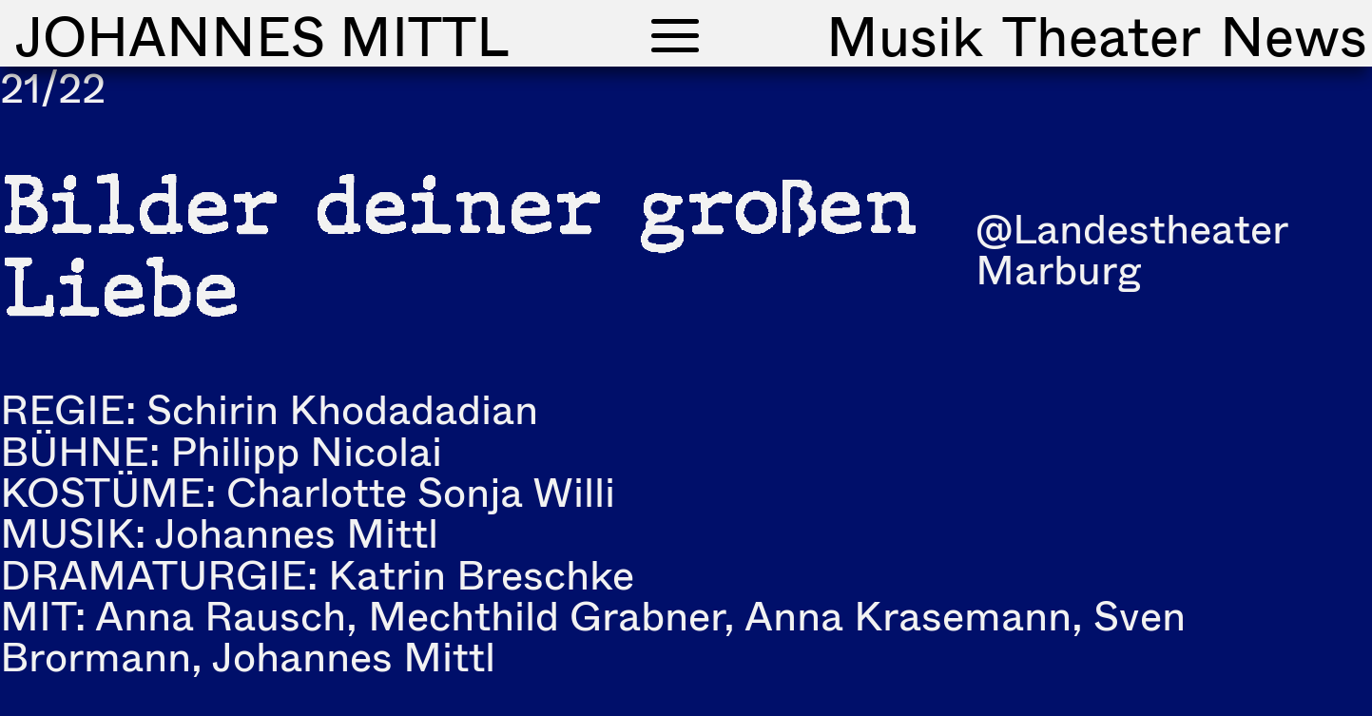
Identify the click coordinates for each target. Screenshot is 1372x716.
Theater (1101, 35)
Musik (904, 35)
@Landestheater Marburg (1131, 248)
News (1293, 35)
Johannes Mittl (262, 35)
